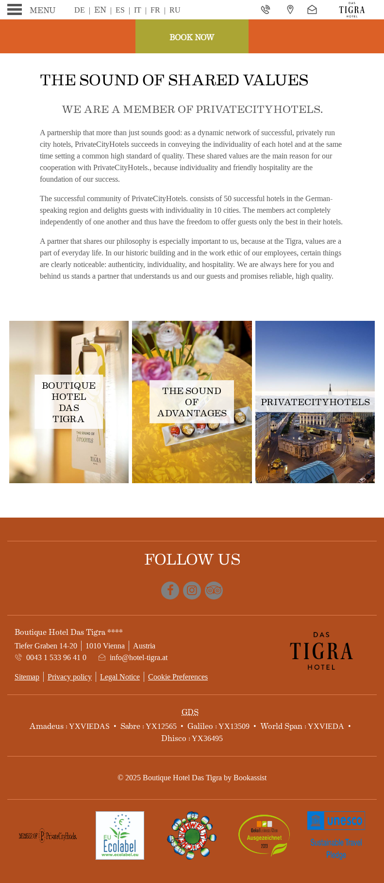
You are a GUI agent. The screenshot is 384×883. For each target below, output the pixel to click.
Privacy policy (70, 677)
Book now (192, 37)
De (79, 10)
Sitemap (27, 677)
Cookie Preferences (178, 677)
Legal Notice (120, 677)
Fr (155, 10)
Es (120, 10)
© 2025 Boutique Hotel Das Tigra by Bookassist (192, 778)
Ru (175, 10)
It (137, 10)
